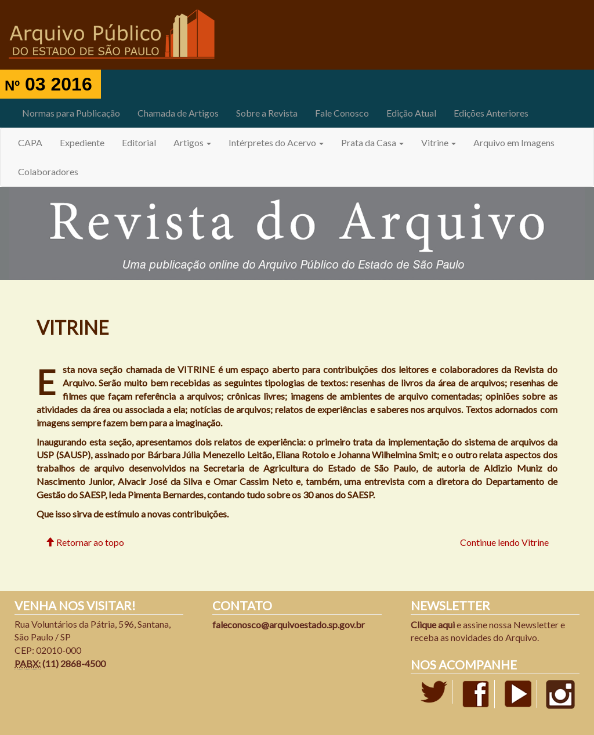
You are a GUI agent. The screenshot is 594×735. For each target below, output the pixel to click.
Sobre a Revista (267, 112)
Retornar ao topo (84, 542)
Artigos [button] (192, 142)
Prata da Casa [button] (372, 142)
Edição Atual (411, 112)
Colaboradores (48, 171)
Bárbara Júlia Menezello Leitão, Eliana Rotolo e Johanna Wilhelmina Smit (292, 454)
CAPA (30, 142)
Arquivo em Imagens (514, 142)
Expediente (82, 142)
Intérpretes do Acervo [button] (276, 142)
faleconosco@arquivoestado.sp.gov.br (288, 624)
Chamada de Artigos (178, 112)
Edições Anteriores (491, 112)
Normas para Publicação (71, 112)
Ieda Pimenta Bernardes (156, 494)
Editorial (139, 142)
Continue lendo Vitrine (504, 542)
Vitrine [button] (438, 142)
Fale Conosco (342, 112)
